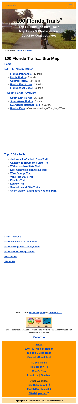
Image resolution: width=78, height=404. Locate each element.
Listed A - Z (55, 312)
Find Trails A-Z (12, 236)
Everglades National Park (25, 105)
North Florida (18, 77)
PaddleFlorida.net (39, 389)
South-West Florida (21, 101)
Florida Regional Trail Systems (22, 246)
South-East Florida (21, 98)
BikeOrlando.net (39, 385)
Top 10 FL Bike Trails (39, 353)
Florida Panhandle (21, 74)
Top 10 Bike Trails (14, 154)
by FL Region (37, 312)
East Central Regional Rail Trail (28, 169)
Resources (10, 256)
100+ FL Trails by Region (18, 69)
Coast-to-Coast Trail (39, 357)
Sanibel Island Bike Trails (25, 187)
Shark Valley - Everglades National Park (33, 190)
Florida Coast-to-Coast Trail (20, 241)
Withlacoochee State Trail (25, 166)
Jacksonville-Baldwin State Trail (29, 159)
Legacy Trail (17, 183)
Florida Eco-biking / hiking (19, 251)
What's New (39, 371)
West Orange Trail (20, 173)
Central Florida (19, 81)
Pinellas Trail (17, 180)
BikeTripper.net (39, 393)
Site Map (28, 50)
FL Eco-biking (39, 362)
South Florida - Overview (21, 93)
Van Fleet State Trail (22, 176)
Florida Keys (17, 108)
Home (19, 50)
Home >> (10, 5)
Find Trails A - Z (39, 367)
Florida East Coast (21, 84)
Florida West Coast (21, 88)
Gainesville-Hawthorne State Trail (29, 162)
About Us (9, 261)
